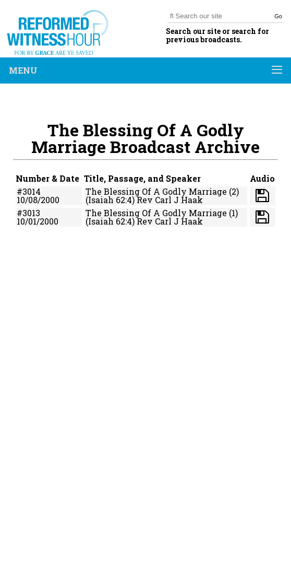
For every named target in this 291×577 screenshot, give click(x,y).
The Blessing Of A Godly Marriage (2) (162, 191)
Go (278, 16)
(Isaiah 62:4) (110, 199)
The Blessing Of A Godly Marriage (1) (162, 212)
